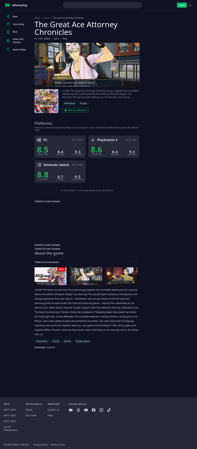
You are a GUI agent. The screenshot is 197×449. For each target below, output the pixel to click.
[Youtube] (71, 410)
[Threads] (78, 410)
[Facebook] (94, 410)
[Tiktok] (109, 410)
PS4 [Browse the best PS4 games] (40, 38)
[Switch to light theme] (190, 5)
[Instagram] (101, 410)
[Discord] (86, 410)
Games (46, 18)
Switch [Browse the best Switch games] (47, 38)
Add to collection (75, 110)
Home (37, 18)
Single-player (83, 341)
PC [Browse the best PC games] (36, 38)
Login (182, 5)
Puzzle (83, 103)
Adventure (69, 103)
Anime (67, 341)
